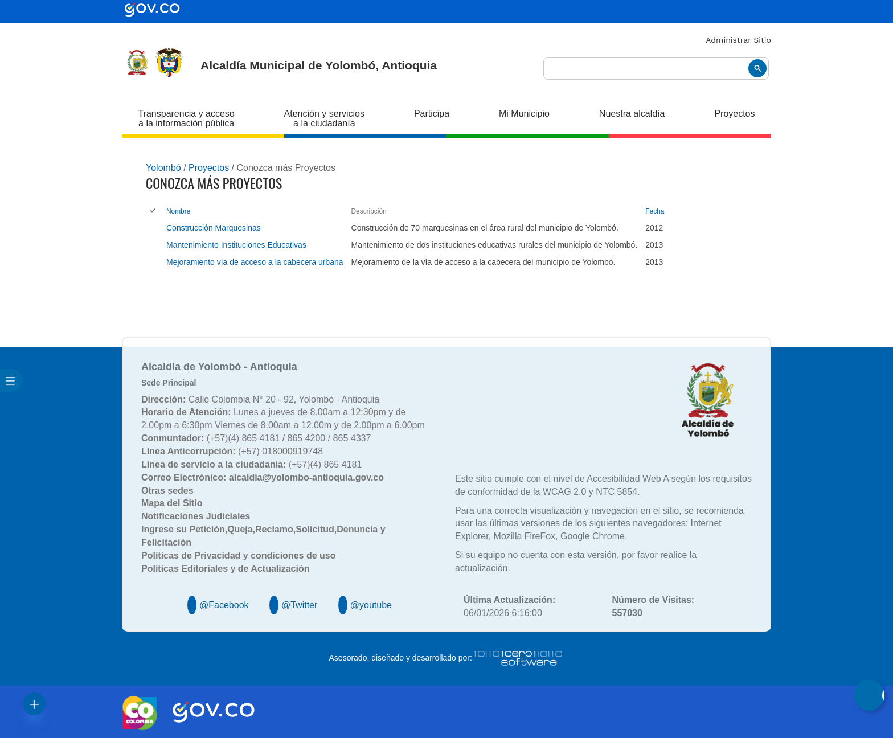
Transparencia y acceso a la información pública (186, 118)
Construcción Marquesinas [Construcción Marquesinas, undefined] (213, 227)
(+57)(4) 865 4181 (251, 464)
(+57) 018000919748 (232, 451)
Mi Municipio (524, 113)
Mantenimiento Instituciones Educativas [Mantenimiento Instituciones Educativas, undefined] (236, 244)
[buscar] (656, 68)
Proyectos (734, 113)
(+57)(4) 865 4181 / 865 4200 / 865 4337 (256, 438)
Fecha (654, 211)
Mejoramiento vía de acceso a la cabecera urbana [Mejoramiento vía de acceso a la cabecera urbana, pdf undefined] (254, 261)
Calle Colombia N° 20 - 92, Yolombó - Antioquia (260, 399)
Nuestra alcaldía (632, 113)
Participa (431, 113)
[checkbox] (153, 211)
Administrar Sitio (738, 39)
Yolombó (163, 168)
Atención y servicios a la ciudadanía (324, 118)
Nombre (178, 211)
